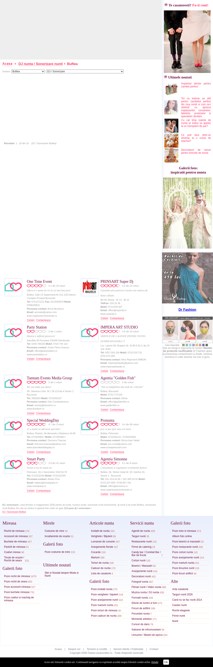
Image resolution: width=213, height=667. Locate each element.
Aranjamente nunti (142, 571)
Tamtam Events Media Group (49, 378)
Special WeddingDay (43, 420)
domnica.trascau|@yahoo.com (50, 444)
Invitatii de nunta (100, 530)
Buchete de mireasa (15, 541)
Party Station (37, 327)
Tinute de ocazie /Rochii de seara (14, 559)
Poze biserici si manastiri (186, 541)
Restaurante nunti (142, 541)
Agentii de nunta (141, 530)
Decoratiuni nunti (141, 576)
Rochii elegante (181, 610)
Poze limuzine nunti (183, 568)
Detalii (154, 662)
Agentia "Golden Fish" (118, 378)
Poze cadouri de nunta (103, 615)
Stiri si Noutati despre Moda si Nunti (61, 574)
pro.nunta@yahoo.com (120, 444)
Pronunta (107, 420)
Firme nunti (178, 615)
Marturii (95, 557)
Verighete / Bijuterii (101, 536)
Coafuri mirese (12, 552)
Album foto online (182, 536)
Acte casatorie (180, 589)
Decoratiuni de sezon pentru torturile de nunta (196, 151)
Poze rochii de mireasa (17, 576)
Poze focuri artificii (182, 573)
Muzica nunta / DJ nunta (145, 592)
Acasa (58, 649)
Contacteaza (43, 320)
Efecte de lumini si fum (144, 603)
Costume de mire (54, 530)
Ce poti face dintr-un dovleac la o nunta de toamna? (196, 138)
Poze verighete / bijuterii (104, 594)
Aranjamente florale (102, 546)
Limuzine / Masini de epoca (147, 634)
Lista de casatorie (101, 573)
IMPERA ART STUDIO (119, 327)
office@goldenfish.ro (118, 401)
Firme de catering (141, 546)
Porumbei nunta (141, 613)
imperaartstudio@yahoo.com (123, 363)
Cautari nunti (179, 605)
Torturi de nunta (100, 562)
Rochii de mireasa (14, 530)
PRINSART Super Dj (117, 281)
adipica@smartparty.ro (46, 482)
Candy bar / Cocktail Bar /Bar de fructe (146, 554)
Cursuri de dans (141, 624)
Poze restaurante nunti (185, 546)
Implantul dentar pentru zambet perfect (196, 85)
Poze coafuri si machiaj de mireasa (19, 599)
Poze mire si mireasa (184, 530)
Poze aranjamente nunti (104, 599)
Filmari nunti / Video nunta (146, 587)
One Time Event (39, 281)
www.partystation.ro (37, 354)
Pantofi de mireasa (14, 546)
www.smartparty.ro (36, 486)
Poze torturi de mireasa (104, 610)
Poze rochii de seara (15, 581)
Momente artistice (142, 618)
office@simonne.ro (118, 486)
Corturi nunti (138, 560)
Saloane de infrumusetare (146, 629)
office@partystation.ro (45, 351)
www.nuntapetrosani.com (114, 447)
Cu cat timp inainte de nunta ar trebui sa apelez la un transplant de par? (196, 123)
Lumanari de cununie (103, 541)
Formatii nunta (140, 597)
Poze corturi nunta (182, 552)
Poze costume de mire (57, 551)
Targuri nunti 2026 (182, 594)
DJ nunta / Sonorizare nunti (40, 64)
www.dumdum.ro (35, 408)
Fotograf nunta (140, 581)
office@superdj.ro (117, 310)
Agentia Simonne (114, 459)
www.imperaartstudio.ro (113, 366)
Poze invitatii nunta (101, 589)
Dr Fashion (187, 309)
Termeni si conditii (97, 649)
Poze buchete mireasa (16, 592)
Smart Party (36, 459)
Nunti (175, 621)
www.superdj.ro (108, 314)
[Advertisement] (81, 30)
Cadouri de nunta (101, 568)
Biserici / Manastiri (142, 565)
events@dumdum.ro (44, 405)
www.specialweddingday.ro (41, 447)
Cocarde (96, 552)
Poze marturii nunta (102, 605)
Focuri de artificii (141, 608)
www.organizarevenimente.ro (42, 315)
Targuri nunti (139, 536)
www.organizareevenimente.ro (116, 489)
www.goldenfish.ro (110, 405)
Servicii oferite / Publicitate (128, 649)
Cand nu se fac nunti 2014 (187, 599)
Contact (154, 649)
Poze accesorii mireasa (17, 586)
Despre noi (74, 649)
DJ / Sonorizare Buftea (14, 512)
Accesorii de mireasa (16, 536)
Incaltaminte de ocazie (57, 536)
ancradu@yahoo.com (45, 312)
